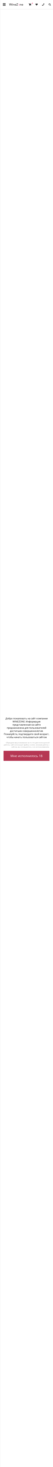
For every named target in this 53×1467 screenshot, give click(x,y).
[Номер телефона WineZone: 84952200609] (43, 4)
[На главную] (16, 4)
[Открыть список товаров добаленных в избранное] (36, 4)
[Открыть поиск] (50, 4)
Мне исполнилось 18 (26, 756)
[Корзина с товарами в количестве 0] (30, 4)
